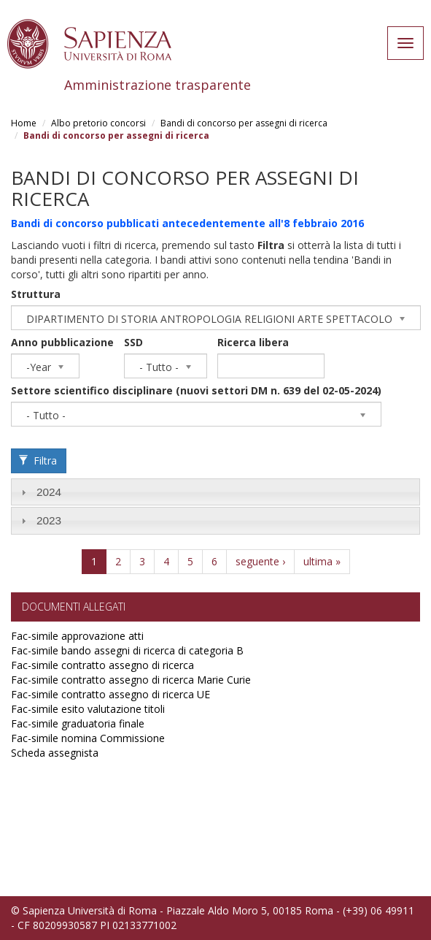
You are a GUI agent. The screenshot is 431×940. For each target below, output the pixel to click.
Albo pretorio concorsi (98, 123)
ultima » (322, 561)
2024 (48, 492)
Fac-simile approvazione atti (77, 636)
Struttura (36, 294)
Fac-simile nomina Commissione (88, 738)
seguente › (260, 561)
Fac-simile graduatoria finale (77, 723)
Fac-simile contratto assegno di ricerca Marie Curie (131, 680)
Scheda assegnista (54, 753)
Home (23, 123)
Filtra (38, 460)
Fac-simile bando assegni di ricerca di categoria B (127, 650)
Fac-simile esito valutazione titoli (88, 709)
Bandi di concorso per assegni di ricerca (243, 123)
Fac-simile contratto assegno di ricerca (102, 665)
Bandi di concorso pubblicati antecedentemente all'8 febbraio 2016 (187, 223)
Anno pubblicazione (62, 342)
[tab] (215, 491)
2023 (48, 520)
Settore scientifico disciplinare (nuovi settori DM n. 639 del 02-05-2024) (196, 390)
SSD (133, 342)
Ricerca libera (253, 342)
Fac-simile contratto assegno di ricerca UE (110, 694)
